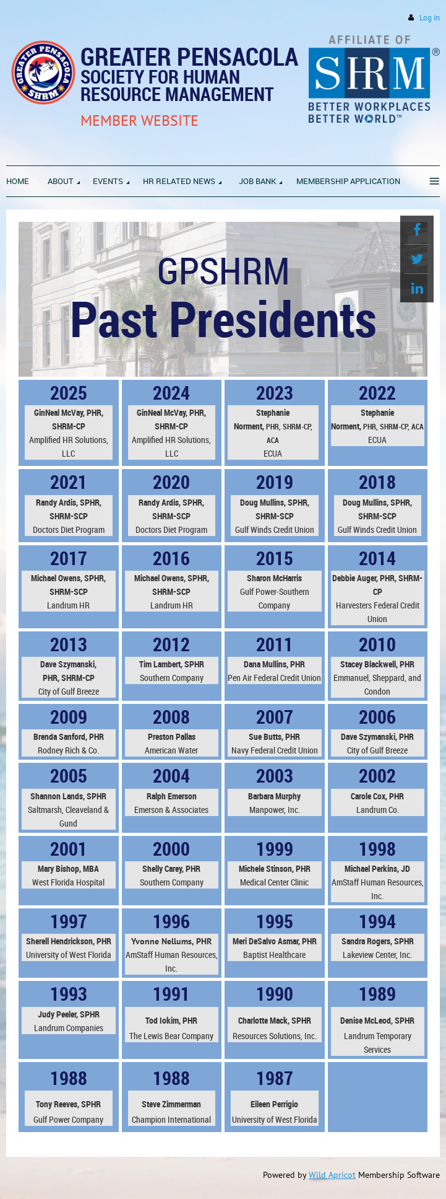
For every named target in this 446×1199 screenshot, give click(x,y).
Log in (429, 17)
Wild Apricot (332, 1174)
